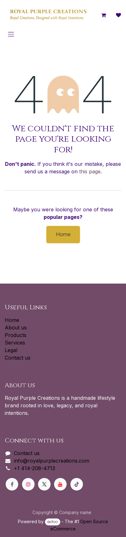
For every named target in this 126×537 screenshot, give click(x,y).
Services (15, 342)
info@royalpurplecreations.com (51, 461)
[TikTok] (76, 484)
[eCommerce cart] (103, 15)
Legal (11, 350)
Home (63, 234)
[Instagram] (28, 484)
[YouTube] (60, 484)
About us (16, 327)
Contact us (17, 358)
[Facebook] (12, 484)
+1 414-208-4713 (34, 468)
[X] (44, 484)
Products (15, 335)
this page (90, 171)
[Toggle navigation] (11, 34)
